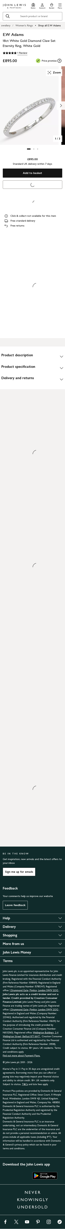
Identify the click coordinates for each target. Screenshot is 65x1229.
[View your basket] (51, 5)
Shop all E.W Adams (49, 25)
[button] (60, 5)
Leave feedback (15, 905)
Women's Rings (24, 25)
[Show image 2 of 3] (61, 105)
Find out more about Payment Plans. (21, 1055)
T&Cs (25, 1084)
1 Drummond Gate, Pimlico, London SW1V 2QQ (34, 990)
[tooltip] (59, 61)
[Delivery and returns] (32, 379)
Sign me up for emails (19, 871)
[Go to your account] (42, 5)
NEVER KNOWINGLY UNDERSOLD (33, 1199)
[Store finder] (33, 5)
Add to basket (32, 173)
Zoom (54, 72)
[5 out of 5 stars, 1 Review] (15, 53)
